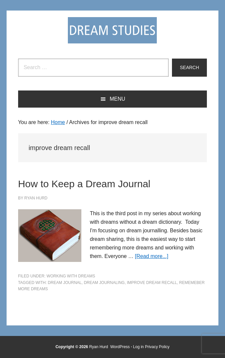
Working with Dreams (70, 276)
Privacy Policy (157, 347)
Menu (117, 99)
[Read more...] (151, 256)
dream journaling (104, 282)
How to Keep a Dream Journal (84, 183)
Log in (138, 347)
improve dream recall (152, 282)
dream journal (65, 282)
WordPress (120, 347)
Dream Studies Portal (112, 30)
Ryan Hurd (99, 347)
